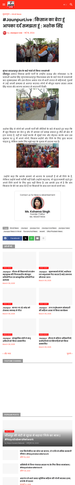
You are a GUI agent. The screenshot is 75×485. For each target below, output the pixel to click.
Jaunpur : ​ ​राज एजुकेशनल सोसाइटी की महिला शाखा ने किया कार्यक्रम (54, 309)
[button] (3, 4)
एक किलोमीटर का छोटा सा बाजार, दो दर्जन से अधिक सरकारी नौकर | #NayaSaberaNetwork (46, 452)
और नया (7, 353)
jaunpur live (34, 228)
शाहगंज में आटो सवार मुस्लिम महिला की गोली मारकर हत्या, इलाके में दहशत (45, 479)
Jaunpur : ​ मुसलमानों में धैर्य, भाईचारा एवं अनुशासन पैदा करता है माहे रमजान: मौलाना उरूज (55, 274)
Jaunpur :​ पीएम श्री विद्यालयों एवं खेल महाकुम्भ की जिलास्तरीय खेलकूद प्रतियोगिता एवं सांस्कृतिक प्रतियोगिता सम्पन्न (19, 275)
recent (42, 231)
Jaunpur (24, 228)
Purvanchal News (30, 231)
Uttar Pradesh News (54, 231)
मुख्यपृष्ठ (6, 14)
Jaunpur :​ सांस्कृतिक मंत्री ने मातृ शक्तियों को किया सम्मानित (17, 339)
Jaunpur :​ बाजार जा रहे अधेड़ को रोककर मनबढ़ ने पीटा (16, 309)
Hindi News (16, 14)
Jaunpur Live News (49, 228)
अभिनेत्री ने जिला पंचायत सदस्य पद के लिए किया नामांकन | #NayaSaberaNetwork (45, 466)
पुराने (69, 353)
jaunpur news (64, 228)
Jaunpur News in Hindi (12, 231)
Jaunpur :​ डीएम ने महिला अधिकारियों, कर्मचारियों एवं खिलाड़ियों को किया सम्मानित (55, 341)
